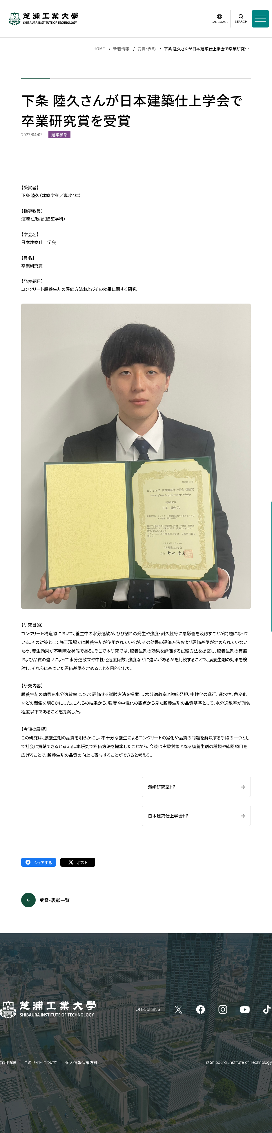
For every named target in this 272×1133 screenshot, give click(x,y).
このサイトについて (40, 1062)
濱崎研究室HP (161, 787)
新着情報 (121, 49)
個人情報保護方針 (81, 1062)
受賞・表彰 (146, 49)
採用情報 (8, 1062)
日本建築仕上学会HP (168, 816)
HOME (99, 49)
